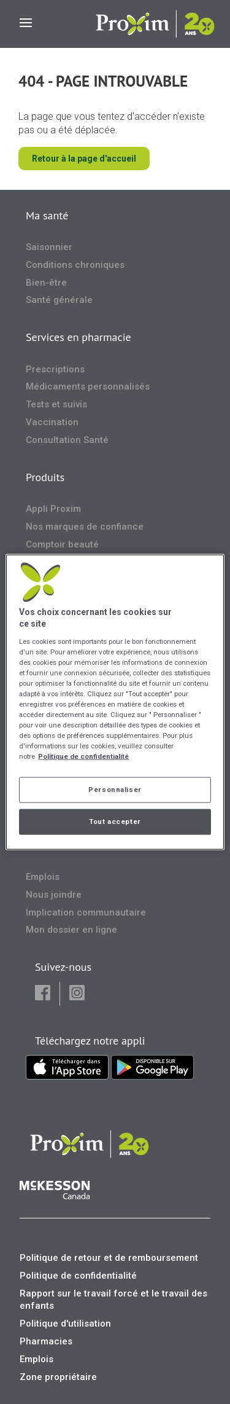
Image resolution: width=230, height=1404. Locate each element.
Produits (45, 477)
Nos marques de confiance (85, 526)
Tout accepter (114, 821)
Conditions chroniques (75, 264)
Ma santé (47, 215)
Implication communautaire (86, 912)
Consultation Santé (67, 439)
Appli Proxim (53, 508)
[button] (42, 994)
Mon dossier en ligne (71, 929)
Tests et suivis (56, 404)
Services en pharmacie (78, 337)
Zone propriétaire (58, 1376)
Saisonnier (49, 247)
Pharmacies (46, 1341)
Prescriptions (55, 369)
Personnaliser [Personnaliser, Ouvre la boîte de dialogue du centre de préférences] (114, 789)
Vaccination (52, 422)
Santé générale (59, 299)
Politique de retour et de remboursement (109, 1257)
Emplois (42, 876)
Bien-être (46, 282)
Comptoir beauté (62, 544)
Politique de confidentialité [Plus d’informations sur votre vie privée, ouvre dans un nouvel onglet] (83, 756)
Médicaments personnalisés (88, 386)
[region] (115, 702)
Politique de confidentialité (78, 1275)
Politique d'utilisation (65, 1323)
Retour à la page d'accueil (84, 158)
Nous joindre (54, 894)
